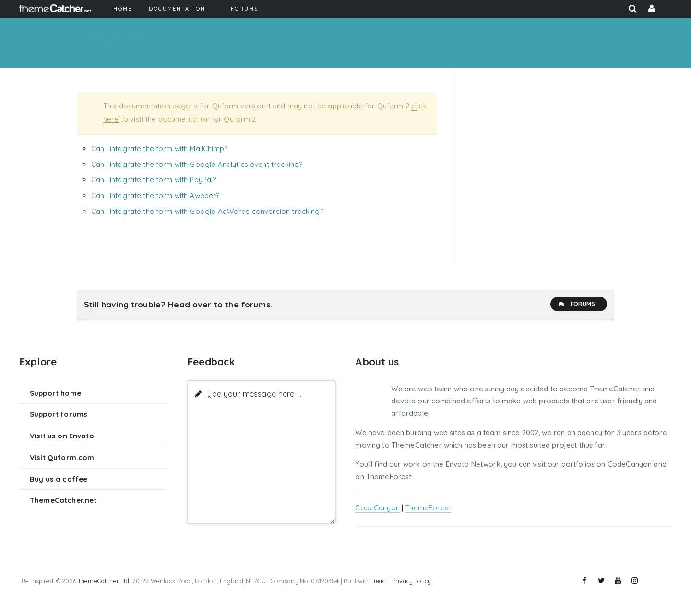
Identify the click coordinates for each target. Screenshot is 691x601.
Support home (55, 393)
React (379, 581)
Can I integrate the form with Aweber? (155, 195)
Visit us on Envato (62, 435)
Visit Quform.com (62, 457)
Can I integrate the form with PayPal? (153, 179)
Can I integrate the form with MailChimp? (159, 148)
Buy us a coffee (58, 478)
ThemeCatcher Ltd (103, 581)
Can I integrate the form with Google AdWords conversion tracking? (207, 211)
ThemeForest (428, 507)
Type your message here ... (252, 394)
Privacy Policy (411, 581)
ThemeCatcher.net (63, 500)
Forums (576, 304)
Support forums (58, 414)
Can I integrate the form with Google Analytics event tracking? (196, 164)
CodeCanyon (377, 507)
